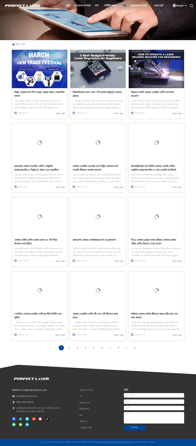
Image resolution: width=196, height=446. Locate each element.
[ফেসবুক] (14, 419)
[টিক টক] (34, 419)
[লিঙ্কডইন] (20, 419)
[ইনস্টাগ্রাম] (40, 419)
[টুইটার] (27, 419)
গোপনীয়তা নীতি (85, 428)
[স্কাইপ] (27, 425)
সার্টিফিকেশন (110, 5)
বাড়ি (68, 5)
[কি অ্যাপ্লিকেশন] (14, 425)
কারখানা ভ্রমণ (84, 403)
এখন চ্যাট (158, 5)
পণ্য (96, 5)
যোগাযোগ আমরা (138, 5)
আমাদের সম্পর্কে (82, 5)
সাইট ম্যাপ (83, 421)
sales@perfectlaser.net (24, 396)
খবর (124, 5)
